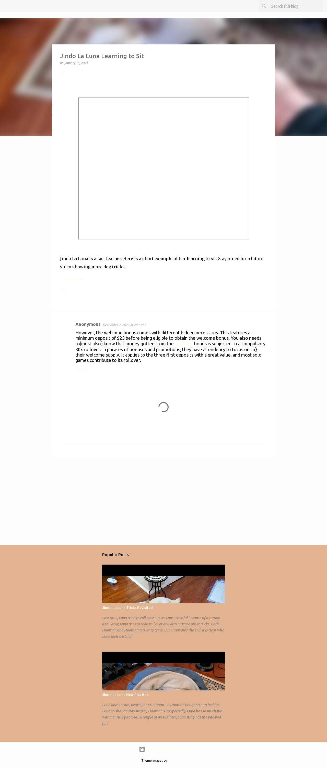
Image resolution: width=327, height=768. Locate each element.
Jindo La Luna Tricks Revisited (127, 608)
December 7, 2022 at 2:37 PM (124, 324)
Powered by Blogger (163, 749)
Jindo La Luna (73, 278)
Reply (81, 369)
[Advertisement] (163, 500)
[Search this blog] (296, 6)
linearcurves (177, 760)
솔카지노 (184, 343)
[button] (63, 73)
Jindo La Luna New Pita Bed (125, 695)
